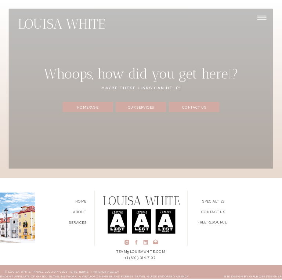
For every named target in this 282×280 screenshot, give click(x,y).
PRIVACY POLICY (106, 271)
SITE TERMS (79, 271)
